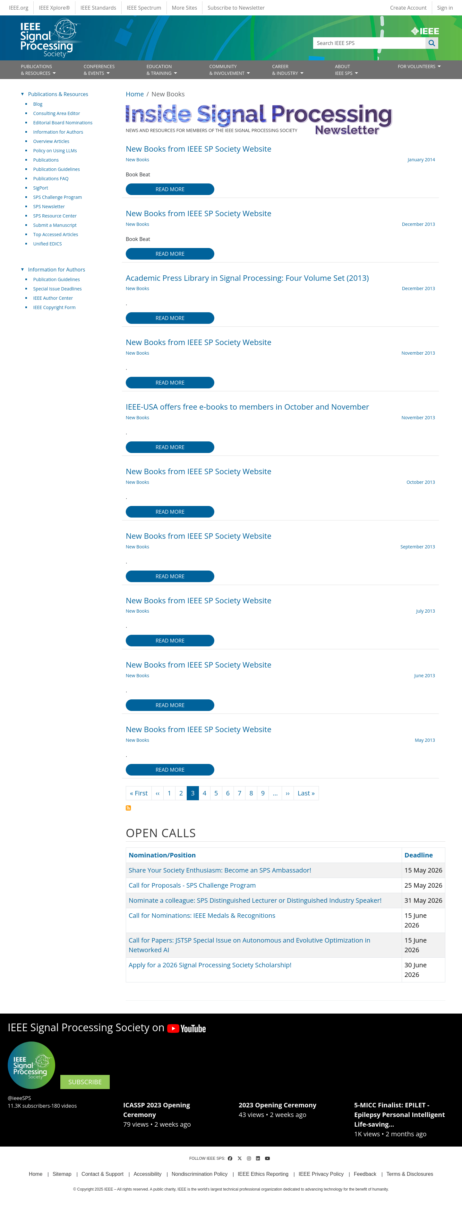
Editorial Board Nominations (63, 123)
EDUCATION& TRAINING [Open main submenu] (160, 69)
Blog (38, 104)
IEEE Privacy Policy (321, 1174)
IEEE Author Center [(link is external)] (55, 298)
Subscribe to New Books (128, 808)
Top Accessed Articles (55, 234)
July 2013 (425, 611)
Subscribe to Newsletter (236, 7)
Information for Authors (58, 132)
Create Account (408, 7)
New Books (137, 159)
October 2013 (420, 482)
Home (135, 94)
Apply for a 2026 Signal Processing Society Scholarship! (210, 965)
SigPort (40, 188)
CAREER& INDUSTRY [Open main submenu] (285, 69)
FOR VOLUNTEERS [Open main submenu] (417, 66)
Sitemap (62, 1174)
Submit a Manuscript (55, 225)
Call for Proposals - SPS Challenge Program (192, 885)
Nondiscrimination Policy (199, 1174)
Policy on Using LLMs (55, 150)
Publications (46, 160)
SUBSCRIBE (85, 1081)
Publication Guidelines (56, 169)
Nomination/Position (162, 855)
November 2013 (418, 353)
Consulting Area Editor (56, 113)
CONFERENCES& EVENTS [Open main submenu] (99, 69)
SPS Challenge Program (57, 197)
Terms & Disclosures (410, 1174)
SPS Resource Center (55, 216)
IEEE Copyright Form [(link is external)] (57, 307)
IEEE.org (18, 7)
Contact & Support (102, 1174)
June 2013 (425, 675)
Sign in (445, 7)
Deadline (419, 855)
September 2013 (417, 547)
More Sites (184, 7)
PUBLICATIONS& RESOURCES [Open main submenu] (36, 69)
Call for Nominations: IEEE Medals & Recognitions (202, 915)
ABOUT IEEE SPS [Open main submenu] (344, 69)
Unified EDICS (47, 244)
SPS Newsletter (49, 206)
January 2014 (421, 159)
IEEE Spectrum (144, 7)
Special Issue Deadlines (57, 289)
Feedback (365, 1174)
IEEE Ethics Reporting (263, 1174)
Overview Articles (51, 141)
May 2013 (425, 740)
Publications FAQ (51, 178)
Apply (431, 43)
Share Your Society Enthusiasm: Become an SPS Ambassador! (220, 870)
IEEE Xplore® (54, 7)
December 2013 (418, 224)
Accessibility (147, 1174)
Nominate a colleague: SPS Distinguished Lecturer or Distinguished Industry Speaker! (255, 900)
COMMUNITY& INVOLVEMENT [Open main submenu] (227, 69)
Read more (170, 189)
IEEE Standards (98, 7)
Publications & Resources (58, 94)
